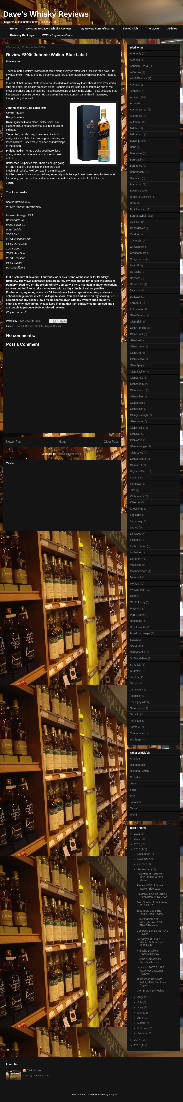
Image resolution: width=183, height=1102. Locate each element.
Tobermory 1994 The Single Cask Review (150, 912)
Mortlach (135, 583)
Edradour (135, 302)
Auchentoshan (138, 109)
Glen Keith (136, 340)
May (140, 1012)
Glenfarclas (137, 402)
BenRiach (136, 159)
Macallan (135, 564)
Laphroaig (136, 521)
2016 (137, 1045)
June (140, 1007)
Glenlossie (136, 440)
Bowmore (135, 190)
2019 (137, 844)
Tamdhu (135, 683)
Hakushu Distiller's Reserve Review (148, 952)
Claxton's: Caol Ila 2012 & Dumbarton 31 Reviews (152, 895)
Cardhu (134, 234)
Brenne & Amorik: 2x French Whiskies (149, 960)
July (140, 1002)
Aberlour (135, 59)
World (133, 814)
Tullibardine (137, 733)
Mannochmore (138, 571)
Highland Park (138, 471)
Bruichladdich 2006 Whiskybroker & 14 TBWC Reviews (149, 922)
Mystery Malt (137, 589)
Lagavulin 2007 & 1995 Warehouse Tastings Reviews (150, 970)
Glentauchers (138, 458)
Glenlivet (135, 433)
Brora (133, 203)
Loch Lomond (138, 546)
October (142, 864)
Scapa (134, 639)
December (143, 853)
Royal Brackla (138, 627)
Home (14, 28)
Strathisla (135, 664)
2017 (137, 1039)
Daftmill (134, 265)
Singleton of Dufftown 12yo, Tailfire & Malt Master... (150, 877)
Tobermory (136, 708)
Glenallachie (137, 371)
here (113, 296)
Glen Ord (135, 352)
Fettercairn (136, 309)
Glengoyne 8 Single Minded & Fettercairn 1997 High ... (150, 942)
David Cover (34, 1070)
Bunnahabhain (138, 215)
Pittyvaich (135, 608)
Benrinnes (136, 165)
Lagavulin (135, 514)
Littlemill (135, 539)
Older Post (111, 441)
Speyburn (135, 646)
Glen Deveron (138, 315)
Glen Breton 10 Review (150, 990)
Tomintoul (135, 720)
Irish (132, 796)
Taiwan (134, 808)
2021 (137, 833)
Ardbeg (134, 90)
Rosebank (136, 620)
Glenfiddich (136, 408)
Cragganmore (138, 252)
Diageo (48, 326)
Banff (133, 147)
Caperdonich (137, 228)
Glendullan (136, 396)
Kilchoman (136, 496)
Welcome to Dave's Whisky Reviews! (49, 28)
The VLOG (152, 28)
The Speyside (138, 702)
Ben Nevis (136, 153)
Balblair (134, 128)
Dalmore (135, 278)
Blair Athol (136, 184)
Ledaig (134, 527)
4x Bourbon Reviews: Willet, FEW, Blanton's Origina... (151, 982)
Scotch (57, 326)
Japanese (136, 802)
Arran (133, 103)
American (135, 758)
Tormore (135, 727)
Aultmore (135, 122)
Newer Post (14, 441)
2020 (137, 838)
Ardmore (135, 97)
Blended (19, 326)
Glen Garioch (138, 327)
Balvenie (135, 140)
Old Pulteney (137, 602)
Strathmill (135, 670)
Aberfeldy (135, 53)
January (142, 1033)
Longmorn (136, 558)
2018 (137, 849)
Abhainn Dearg (139, 66)
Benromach (137, 171)
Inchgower (136, 483)
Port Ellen (136, 614)
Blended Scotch (34, 326)
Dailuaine (135, 271)
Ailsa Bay (135, 72)
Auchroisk (136, 115)
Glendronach (137, 390)
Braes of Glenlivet (140, 196)
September (144, 869)
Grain (133, 783)
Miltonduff (135, 577)
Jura (132, 490)
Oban (133, 595)
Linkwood (135, 533)
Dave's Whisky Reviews (46, 14)
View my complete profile (36, 1075)
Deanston (135, 290)
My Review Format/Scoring (97, 28)
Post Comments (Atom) (69, 453)
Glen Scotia (137, 359)
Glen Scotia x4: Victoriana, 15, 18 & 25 (152, 904)
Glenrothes (136, 452)
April (140, 1017)
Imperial (135, 477)
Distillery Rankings (22, 35)
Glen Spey (136, 365)
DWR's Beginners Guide (57, 35)
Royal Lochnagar (140, 633)
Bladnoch (135, 178)
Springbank (137, 652)
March (141, 1022)
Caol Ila (134, 221)
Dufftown (135, 296)
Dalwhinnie (136, 284)
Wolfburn (135, 739)
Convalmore (137, 246)
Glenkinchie (137, 427)
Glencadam (137, 383)
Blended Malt (138, 764)
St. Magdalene (138, 658)
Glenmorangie (138, 446)
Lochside (135, 552)
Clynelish (135, 240)
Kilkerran (135, 502)
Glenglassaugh (139, 415)
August (141, 997)
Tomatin (134, 714)
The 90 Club (130, 28)
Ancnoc (134, 84)
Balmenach (136, 134)
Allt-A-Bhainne (138, 78)
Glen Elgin (136, 321)
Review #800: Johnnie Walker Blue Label (150, 887)
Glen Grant (136, 334)
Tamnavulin (137, 689)
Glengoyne (136, 421)
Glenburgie (136, 377)
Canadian (135, 777)
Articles (172, 28)
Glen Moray (137, 346)
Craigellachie (137, 259)
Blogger (113, 1094)
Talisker (134, 677)
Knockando (136, 508)
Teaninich (135, 695)
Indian (133, 789)
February (143, 1028)
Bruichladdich (138, 209)
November (143, 858)
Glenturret (136, 465)
